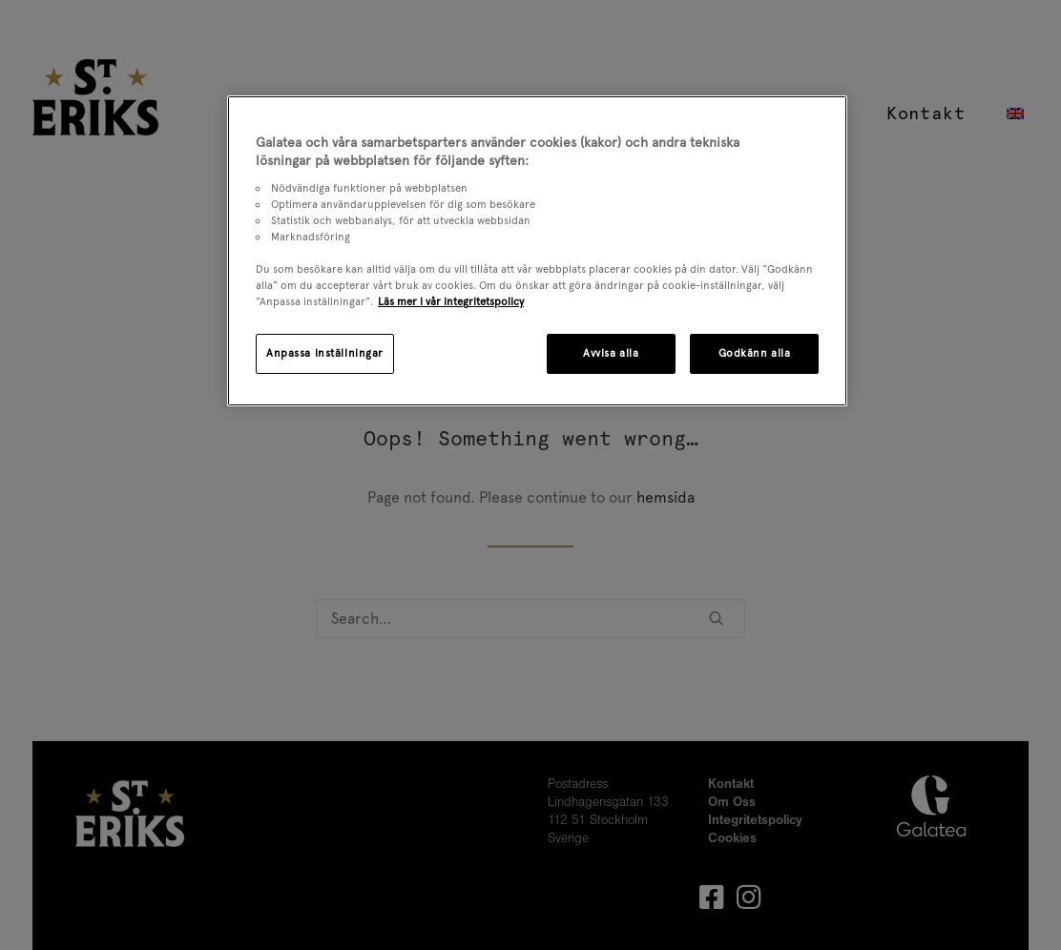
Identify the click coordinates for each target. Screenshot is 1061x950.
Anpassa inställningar (325, 353)
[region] (537, 251)
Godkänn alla (754, 353)
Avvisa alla (610, 353)
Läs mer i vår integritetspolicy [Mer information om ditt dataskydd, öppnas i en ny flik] (451, 301)
